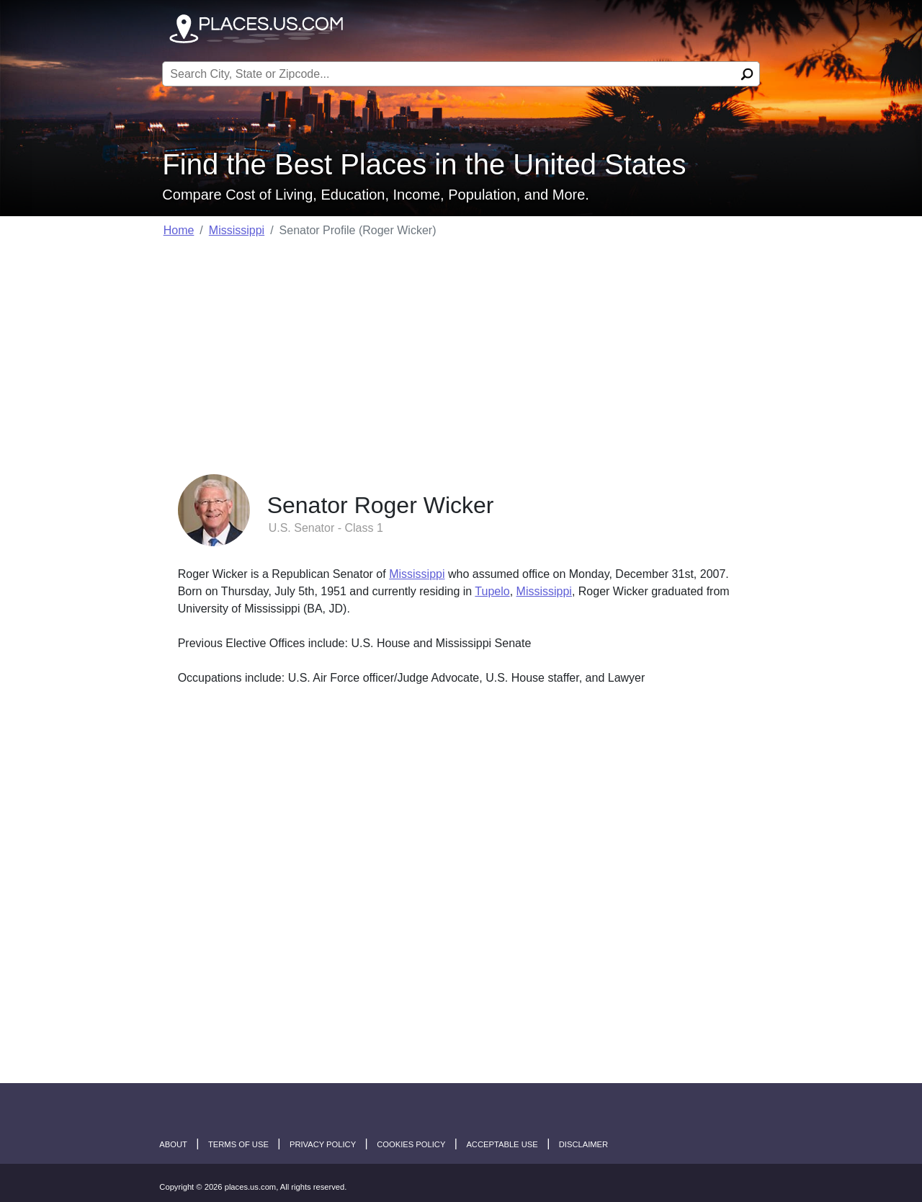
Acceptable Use (501, 1144)
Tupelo (492, 591)
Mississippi (236, 230)
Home (179, 230)
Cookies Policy (411, 1144)
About (173, 1144)
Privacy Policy (323, 1144)
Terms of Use (238, 1144)
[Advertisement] (461, 352)
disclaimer (583, 1144)
